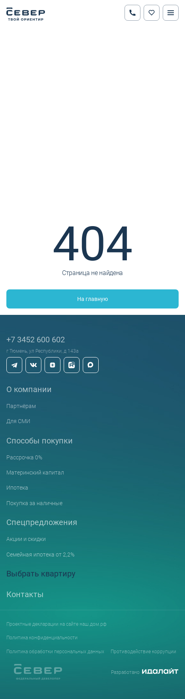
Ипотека (17, 487)
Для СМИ (18, 421)
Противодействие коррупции (143, 651)
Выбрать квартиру (40, 573)
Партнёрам (21, 406)
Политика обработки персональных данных (55, 651)
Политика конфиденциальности (42, 637)
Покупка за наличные (34, 503)
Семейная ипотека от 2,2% (40, 554)
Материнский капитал (35, 472)
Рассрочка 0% (24, 457)
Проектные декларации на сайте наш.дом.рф (56, 624)
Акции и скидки (26, 539)
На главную (92, 299)
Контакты (25, 594)
